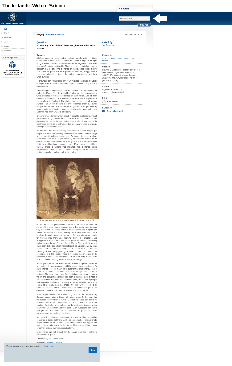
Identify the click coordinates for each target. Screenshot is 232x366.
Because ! (8, 37)
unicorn (112, 58)
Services (7, 51)
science (105, 61)
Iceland (119, 58)
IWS (6, 29)
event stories (129, 58)
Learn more (49, 346)
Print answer (112, 101)
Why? (6, 33)
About (6, 46)
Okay (92, 350)
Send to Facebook (115, 111)
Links (6, 42)
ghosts (104, 58)
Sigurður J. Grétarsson (112, 89)
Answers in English (55, 34)
